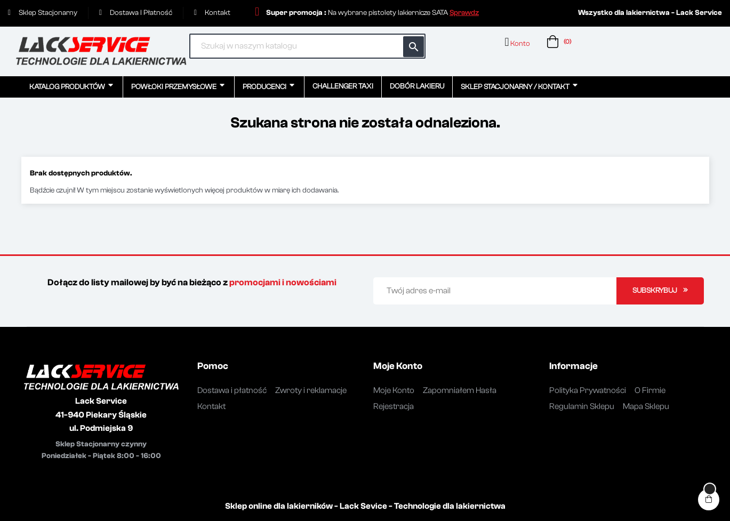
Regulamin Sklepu (581, 406)
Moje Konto (393, 390)
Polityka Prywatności (587, 390)
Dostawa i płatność (232, 390)
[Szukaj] (307, 46)
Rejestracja (393, 406)
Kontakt (211, 406)
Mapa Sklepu (646, 406)
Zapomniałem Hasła (459, 390)
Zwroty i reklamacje (311, 390)
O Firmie (650, 390)
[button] (464, 13)
